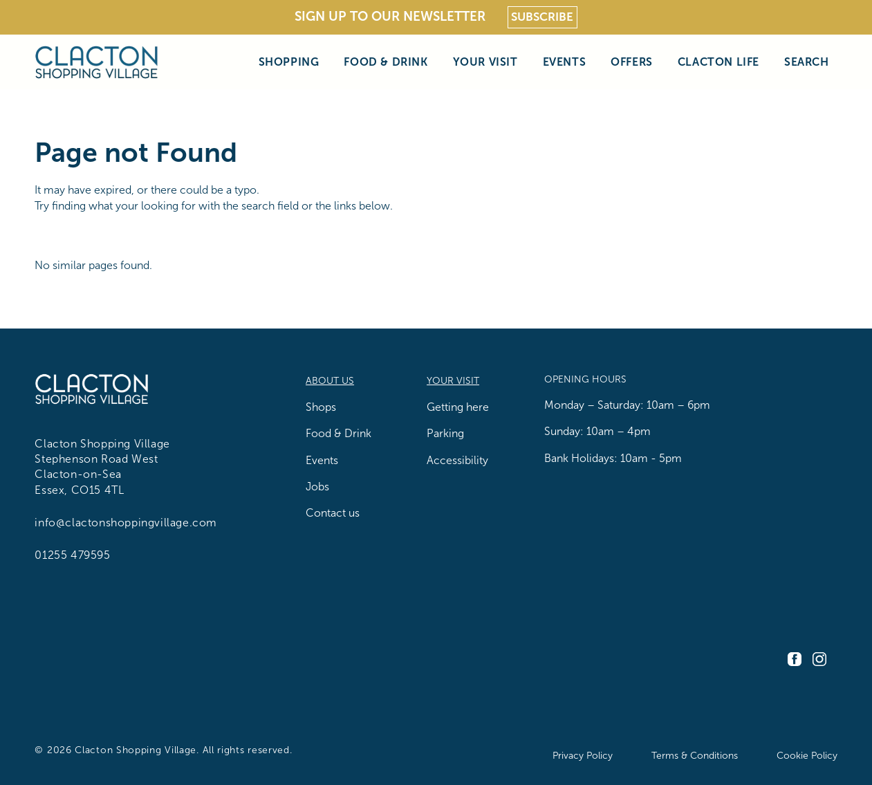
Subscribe (542, 17)
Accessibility (457, 460)
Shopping (289, 61)
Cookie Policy (807, 755)
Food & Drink (385, 61)
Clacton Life (718, 61)
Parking (445, 433)
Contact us (333, 513)
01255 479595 (72, 555)
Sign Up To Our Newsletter (390, 16)
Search (806, 61)
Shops (321, 407)
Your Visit (485, 61)
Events (564, 61)
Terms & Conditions (694, 755)
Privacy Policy (583, 755)
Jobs (317, 486)
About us (330, 381)
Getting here (458, 407)
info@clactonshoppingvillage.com (126, 522)
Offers (632, 61)
